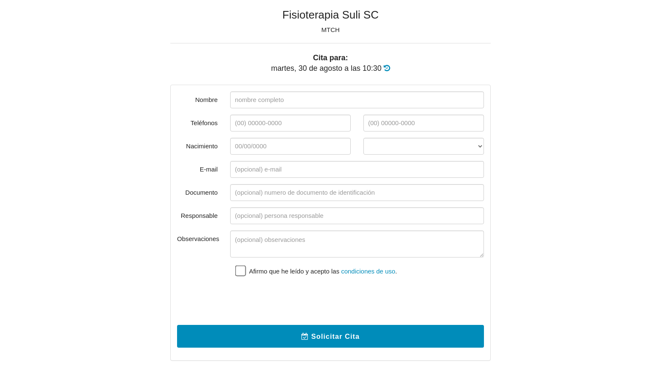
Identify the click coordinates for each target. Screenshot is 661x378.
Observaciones (198, 238)
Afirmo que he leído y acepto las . (316, 270)
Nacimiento (202, 146)
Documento (201, 192)
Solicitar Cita (330, 336)
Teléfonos (204, 122)
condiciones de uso (368, 271)
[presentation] (294, 302)
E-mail (209, 169)
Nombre (206, 99)
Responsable (199, 215)
